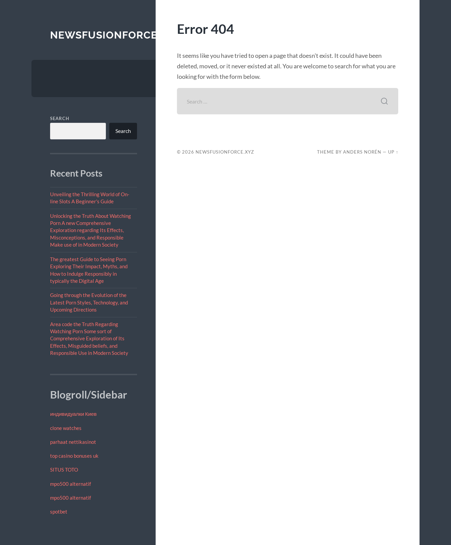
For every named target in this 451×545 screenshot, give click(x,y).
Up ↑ (393, 152)
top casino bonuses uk (74, 456)
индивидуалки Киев (73, 414)
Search (59, 118)
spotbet (58, 511)
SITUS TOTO (64, 470)
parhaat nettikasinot (73, 442)
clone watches (66, 428)
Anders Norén (362, 152)
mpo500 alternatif (70, 484)
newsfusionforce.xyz (115, 35)
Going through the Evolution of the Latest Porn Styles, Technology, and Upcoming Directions (89, 302)
